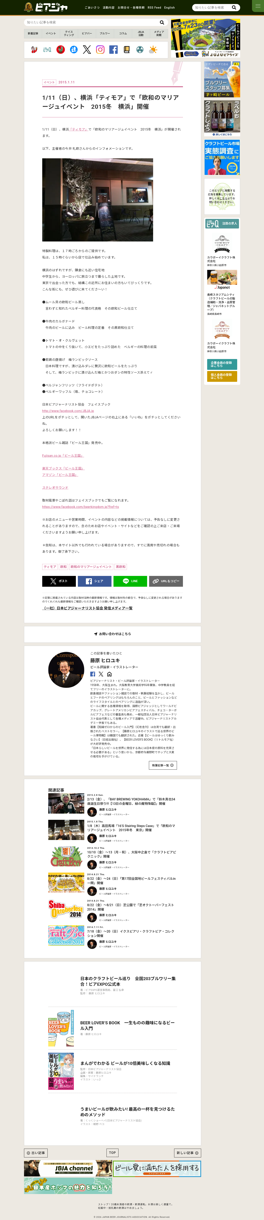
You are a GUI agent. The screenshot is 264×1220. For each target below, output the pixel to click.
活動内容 (109, 7)
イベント (51, 33)
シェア (98, 581)
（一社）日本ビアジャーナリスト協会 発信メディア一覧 (87, 608)
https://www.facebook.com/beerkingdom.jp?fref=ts (80, 507)
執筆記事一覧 (160, 765)
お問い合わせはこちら (115, 634)
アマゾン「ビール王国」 (60, 475)
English (169, 7)
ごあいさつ (92, 7)
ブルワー (105, 33)
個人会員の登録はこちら (221, 376)
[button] (204, 54)
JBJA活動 (141, 33)
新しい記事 (185, 1142)
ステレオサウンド (55, 488)
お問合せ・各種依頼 (131, 7)
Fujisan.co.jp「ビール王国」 (63, 456)
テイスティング (69, 33)
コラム (123, 33)
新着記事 (33, 33)
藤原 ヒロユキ (105, 660)
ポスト (63, 581)
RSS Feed (154, 7)
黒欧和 (120, 567)
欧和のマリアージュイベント (91, 567)
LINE (134, 581)
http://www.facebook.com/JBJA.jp (68, 411)
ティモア (50, 567)
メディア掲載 (159, 33)
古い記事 (38, 1142)
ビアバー (87, 33)
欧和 (63, 567)
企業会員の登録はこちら (221, 364)
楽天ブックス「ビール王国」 (63, 468)
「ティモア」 (78, 129)
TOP (112, 1142)
